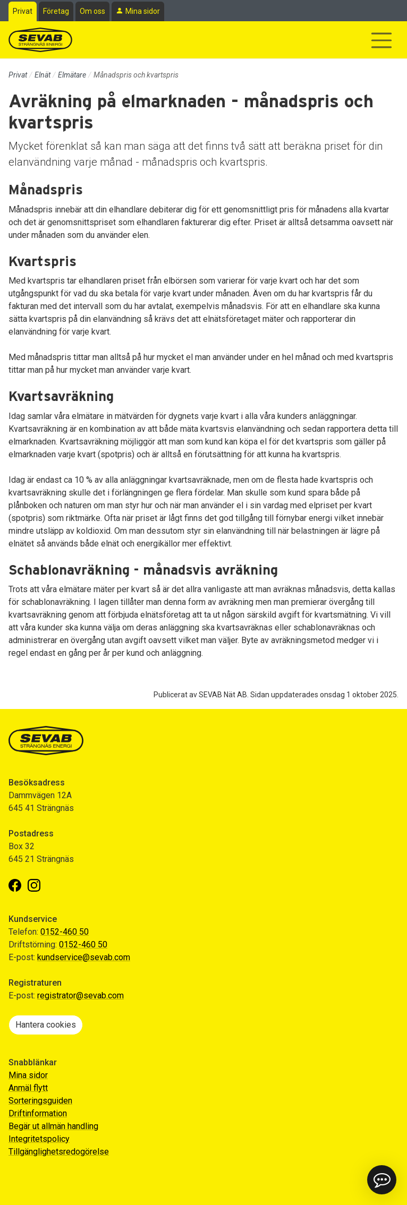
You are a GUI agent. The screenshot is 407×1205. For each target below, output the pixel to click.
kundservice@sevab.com (83, 957)
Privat (22, 11)
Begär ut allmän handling (53, 1126)
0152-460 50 (64, 932)
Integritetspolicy (39, 1139)
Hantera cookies (45, 1025)
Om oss (92, 11)
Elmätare (72, 75)
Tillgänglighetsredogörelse (59, 1152)
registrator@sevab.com (80, 995)
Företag (56, 11)
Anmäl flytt (28, 1088)
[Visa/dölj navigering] (381, 40)
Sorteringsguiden (40, 1101)
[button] (381, 1179)
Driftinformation (38, 1113)
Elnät (42, 75)
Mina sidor (142, 11)
